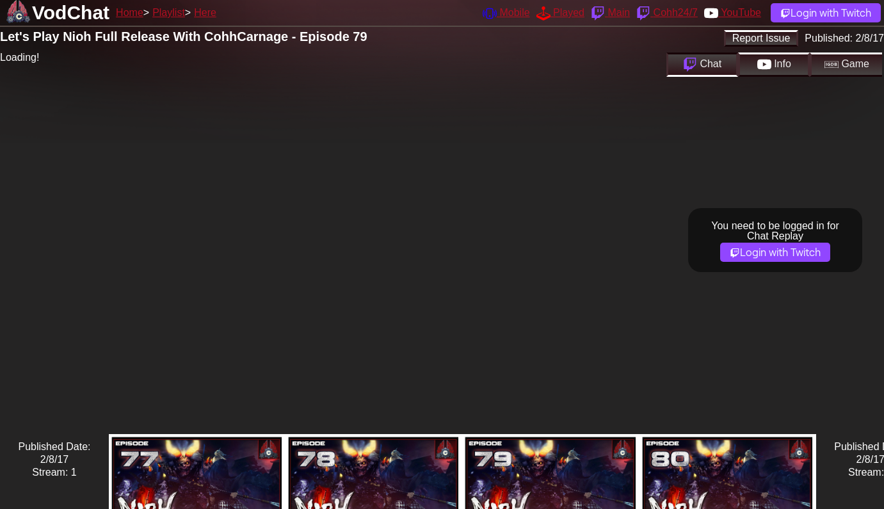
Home (129, 12)
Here (205, 12)
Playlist (168, 12)
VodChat (70, 12)
